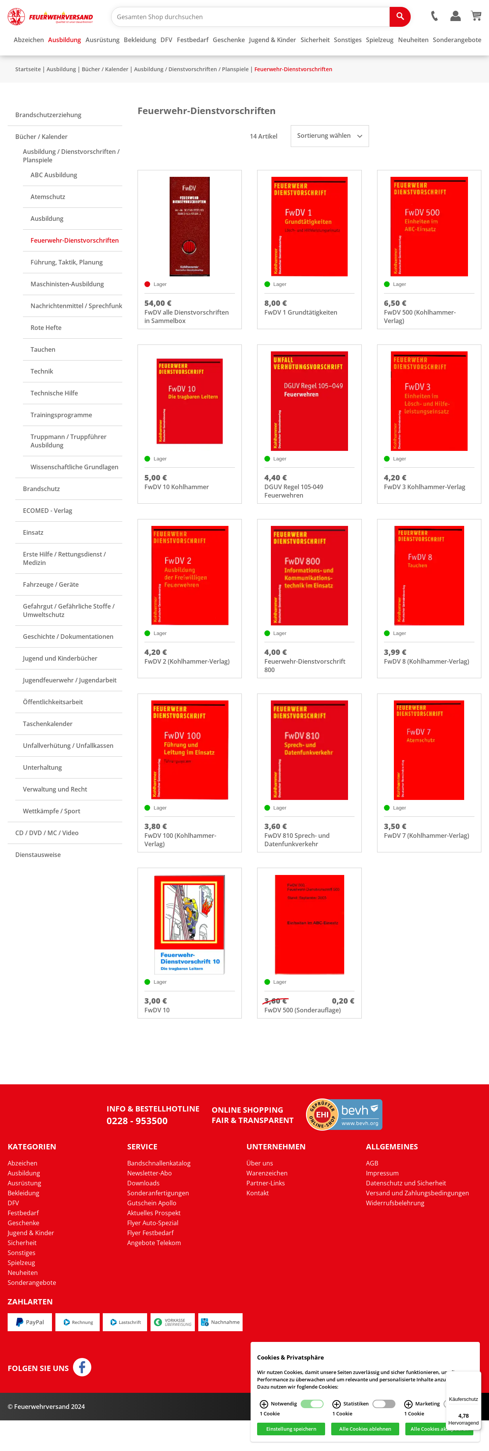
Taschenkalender (48, 746)
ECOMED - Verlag (47, 533)
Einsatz (33, 555)
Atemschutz (48, 219)
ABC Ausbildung (54, 197)
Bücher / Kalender (105, 91)
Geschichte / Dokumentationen (68, 659)
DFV (13, 1233)
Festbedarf (23, 1243)
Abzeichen (22, 1194)
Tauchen (43, 372)
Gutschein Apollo (151, 1233)
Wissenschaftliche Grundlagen (74, 489)
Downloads (143, 1213)
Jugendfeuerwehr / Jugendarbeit (70, 703)
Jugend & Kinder (31, 1263)
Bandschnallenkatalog (159, 1194)
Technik (42, 394)
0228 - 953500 (137, 1151)
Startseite (28, 91)
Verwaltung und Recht (55, 812)
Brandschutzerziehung (48, 137)
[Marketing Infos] (408, 1404)
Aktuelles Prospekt (154, 1243)
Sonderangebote (32, 1313)
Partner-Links (265, 1213)
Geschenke (23, 1253)
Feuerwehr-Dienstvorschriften (293, 91)
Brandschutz (41, 511)
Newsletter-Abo (149, 1204)
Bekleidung (23, 1223)
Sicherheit (22, 1273)
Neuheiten (23, 1303)
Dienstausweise (38, 877)
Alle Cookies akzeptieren (439, 1429)
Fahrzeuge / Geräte (51, 607)
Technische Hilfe (54, 415)
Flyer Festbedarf (150, 1263)
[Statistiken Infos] (336, 1404)
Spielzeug (21, 1293)
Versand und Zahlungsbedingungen (417, 1223)
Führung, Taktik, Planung (67, 285)
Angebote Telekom (154, 1273)
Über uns (259, 1194)
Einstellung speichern (291, 1429)
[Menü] (476, 1375)
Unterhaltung (42, 790)
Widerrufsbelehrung (395, 1233)
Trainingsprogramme (61, 437)
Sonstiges (22, 1283)
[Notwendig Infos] (264, 1404)
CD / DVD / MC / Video (47, 855)
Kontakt (257, 1223)
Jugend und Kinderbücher (60, 681)
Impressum (382, 1204)
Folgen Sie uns (38, 1399)
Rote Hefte (46, 350)
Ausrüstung (24, 1213)
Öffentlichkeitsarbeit (53, 724)
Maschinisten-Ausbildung (67, 306)
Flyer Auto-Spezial (152, 1253)
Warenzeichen (267, 1204)
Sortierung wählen (329, 158)
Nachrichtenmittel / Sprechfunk (76, 328)
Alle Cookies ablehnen (365, 1429)
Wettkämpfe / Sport (51, 833)
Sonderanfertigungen (158, 1223)
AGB (372, 1194)
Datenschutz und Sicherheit (406, 1213)
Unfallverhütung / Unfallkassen (68, 768)
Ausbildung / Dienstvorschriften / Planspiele (191, 91)
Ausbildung (61, 91)
